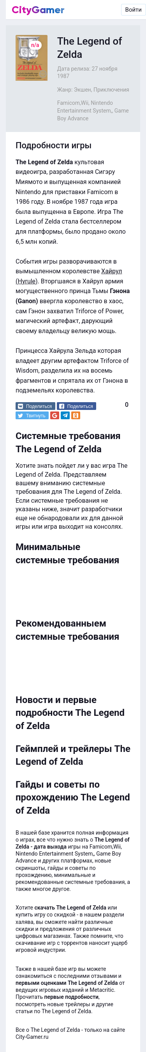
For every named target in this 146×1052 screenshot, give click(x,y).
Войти (133, 9)
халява (24, 922)
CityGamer (38, 9)
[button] (35, 406)
